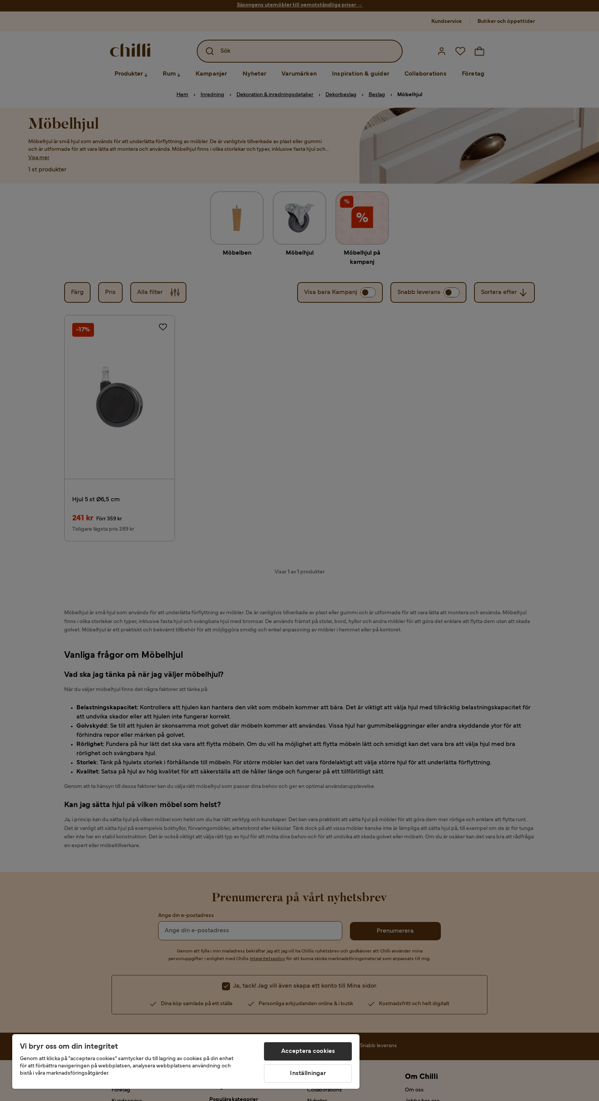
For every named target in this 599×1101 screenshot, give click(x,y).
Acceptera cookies (308, 1051)
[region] (185, 1061)
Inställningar (308, 1073)
